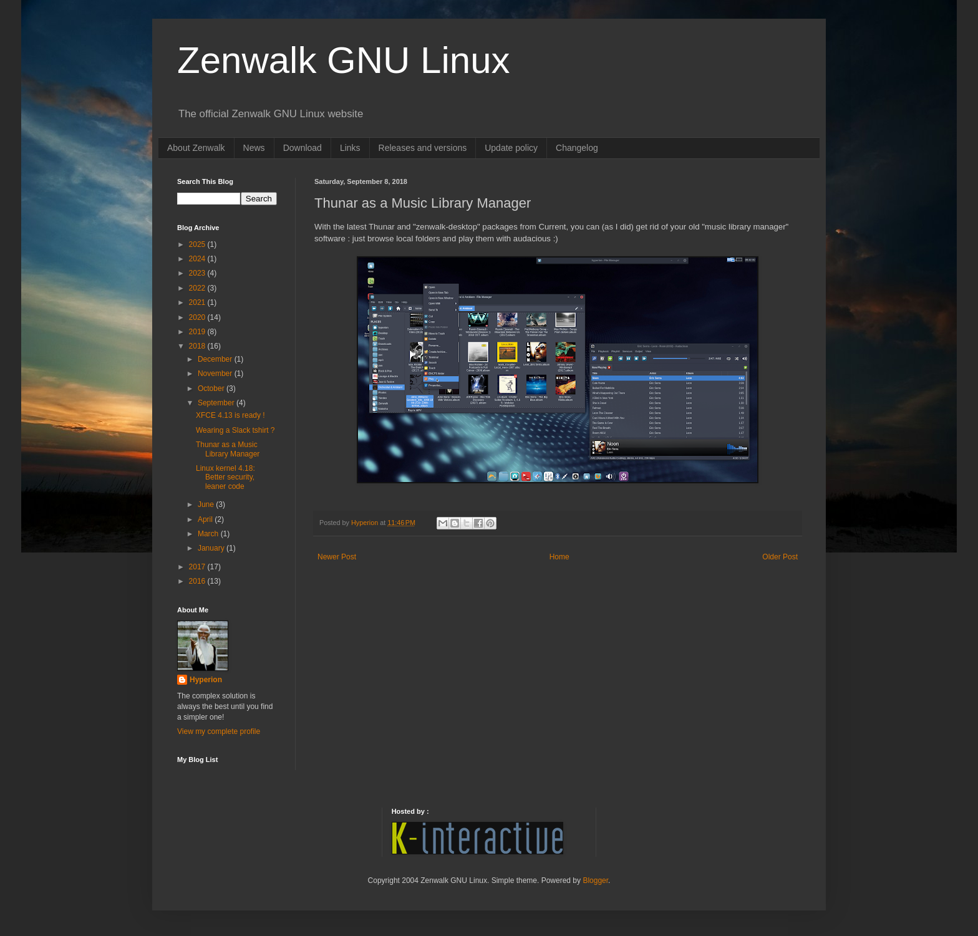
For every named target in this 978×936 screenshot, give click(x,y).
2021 (198, 302)
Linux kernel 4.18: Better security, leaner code (225, 477)
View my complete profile (218, 731)
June (207, 504)
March (209, 533)
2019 (198, 331)
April (206, 519)
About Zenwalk (196, 148)
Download (302, 148)
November (216, 373)
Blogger (595, 880)
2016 (198, 581)
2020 (198, 317)
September (217, 402)
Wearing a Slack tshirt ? (235, 430)
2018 (198, 346)
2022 (198, 288)
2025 (198, 244)
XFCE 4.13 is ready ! (230, 415)
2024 (198, 258)
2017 (198, 566)
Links (350, 148)
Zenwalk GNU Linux (343, 60)
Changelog (577, 148)
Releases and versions (423, 148)
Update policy (511, 148)
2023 (198, 273)
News (254, 148)
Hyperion (206, 679)
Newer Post (336, 556)
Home (559, 556)
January (212, 548)
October (212, 388)
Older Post (780, 556)
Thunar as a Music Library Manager (227, 449)
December (216, 359)
